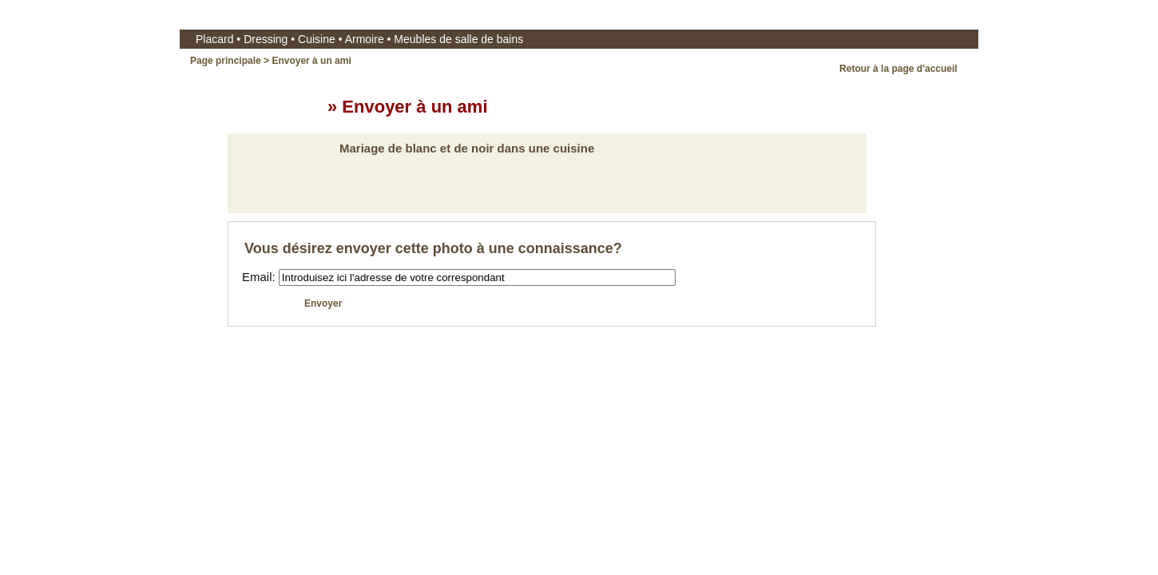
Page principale (225, 60)
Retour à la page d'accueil (899, 68)
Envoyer (324, 303)
